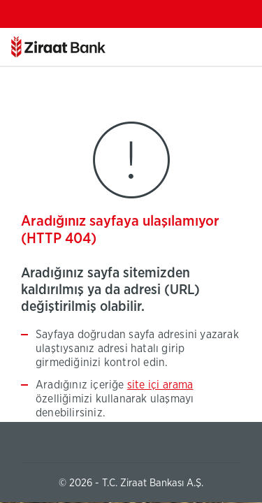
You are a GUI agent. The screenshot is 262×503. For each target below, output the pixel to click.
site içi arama (160, 385)
